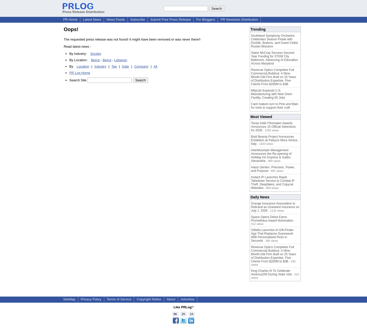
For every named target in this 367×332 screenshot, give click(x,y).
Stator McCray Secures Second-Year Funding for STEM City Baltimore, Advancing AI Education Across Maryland (274, 58)
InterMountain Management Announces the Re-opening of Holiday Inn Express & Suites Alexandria (271, 155)
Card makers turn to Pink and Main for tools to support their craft (274, 105)
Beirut (95, 60)
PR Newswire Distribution (239, 19)
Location (83, 66)
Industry (100, 66)
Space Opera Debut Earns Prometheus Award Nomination (272, 218)
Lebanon (120, 60)
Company (141, 66)
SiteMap (69, 299)
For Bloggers (205, 19)
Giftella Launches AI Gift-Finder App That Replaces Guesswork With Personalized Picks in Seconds (272, 235)
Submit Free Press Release (170, 19)
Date (125, 66)
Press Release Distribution (83, 10)
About (171, 299)
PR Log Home (79, 73)
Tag (114, 66)
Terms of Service (119, 299)
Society (95, 54)
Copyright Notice (149, 299)
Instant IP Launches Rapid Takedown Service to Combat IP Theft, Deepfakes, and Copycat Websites (273, 182)
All (155, 66)
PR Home (70, 19)
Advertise (187, 299)
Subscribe (137, 19)
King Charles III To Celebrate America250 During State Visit (271, 272)
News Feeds (116, 19)
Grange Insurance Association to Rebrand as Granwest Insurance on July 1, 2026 (275, 207)
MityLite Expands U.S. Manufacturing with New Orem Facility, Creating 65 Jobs (271, 94)
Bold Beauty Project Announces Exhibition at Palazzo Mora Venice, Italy (274, 140)
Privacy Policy (91, 299)
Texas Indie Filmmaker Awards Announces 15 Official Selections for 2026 (273, 126)
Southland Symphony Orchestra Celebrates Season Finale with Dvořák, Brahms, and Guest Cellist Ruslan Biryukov (274, 41)
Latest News (92, 19)
